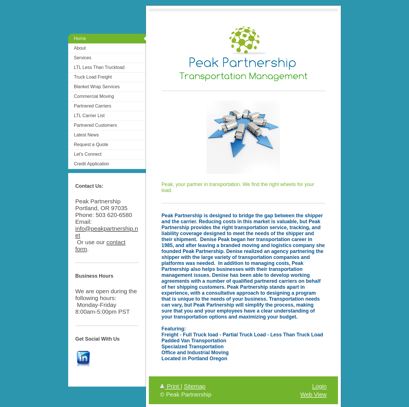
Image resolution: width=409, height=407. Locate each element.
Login (319, 386)
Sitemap (194, 386)
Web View (313, 394)
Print (170, 386)
